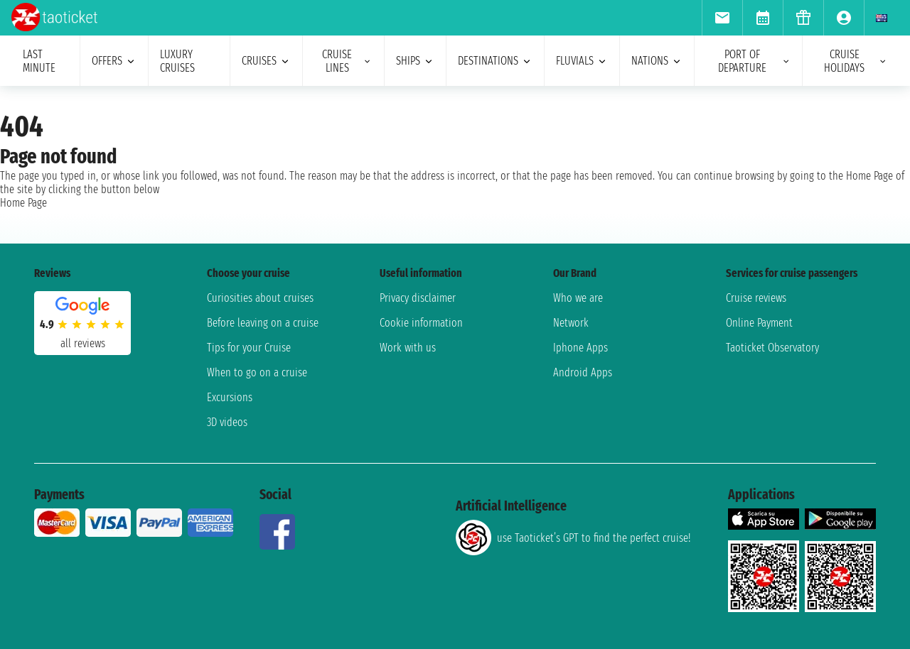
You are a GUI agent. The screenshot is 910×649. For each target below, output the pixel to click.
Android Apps (582, 372)
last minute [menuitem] (39, 61)
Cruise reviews (756, 298)
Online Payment (759, 322)
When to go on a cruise (257, 372)
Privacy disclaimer (418, 298)
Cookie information (421, 322)
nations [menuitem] (656, 60)
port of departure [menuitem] (754, 61)
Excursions (229, 397)
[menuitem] (722, 18)
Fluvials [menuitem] (582, 60)
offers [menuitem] (114, 60)
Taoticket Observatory (772, 347)
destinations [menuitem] (495, 60)
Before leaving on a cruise (262, 322)
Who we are (578, 298)
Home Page (23, 202)
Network (571, 322)
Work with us (408, 347)
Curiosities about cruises (260, 298)
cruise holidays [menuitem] (855, 61)
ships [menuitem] (415, 60)
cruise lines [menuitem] (347, 61)
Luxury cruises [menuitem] (177, 61)
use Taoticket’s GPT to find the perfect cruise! (573, 537)
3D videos (227, 422)
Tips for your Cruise (249, 347)
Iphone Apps (580, 347)
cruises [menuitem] (266, 60)
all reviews (82, 343)
